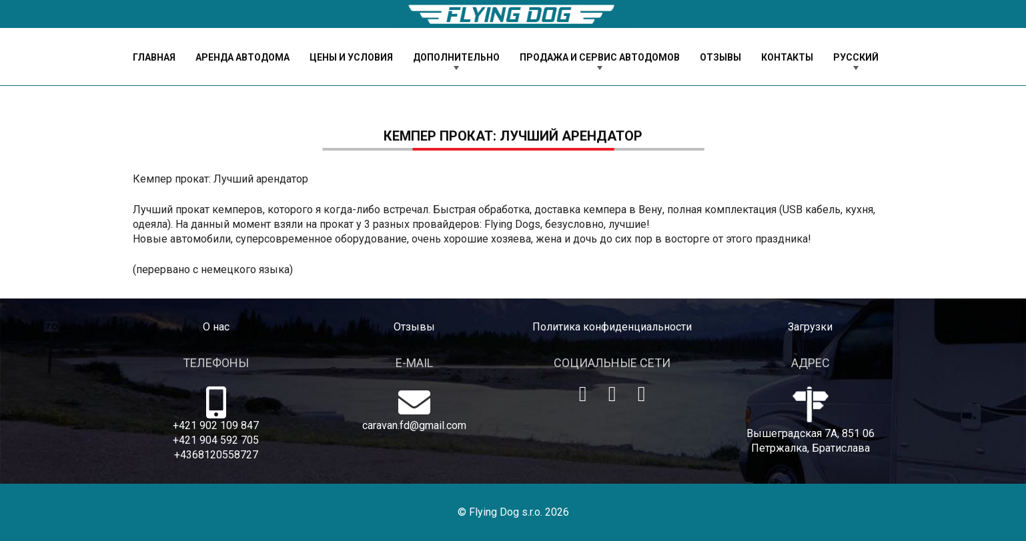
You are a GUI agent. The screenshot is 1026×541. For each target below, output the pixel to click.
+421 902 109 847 (216, 425)
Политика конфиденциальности (612, 326)
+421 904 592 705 (216, 440)
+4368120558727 (216, 454)
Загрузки (810, 326)
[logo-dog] (513, 14)
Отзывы (414, 326)
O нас (216, 326)
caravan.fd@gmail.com (414, 425)
